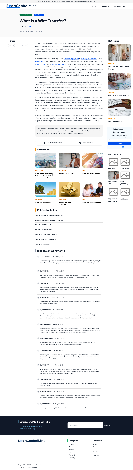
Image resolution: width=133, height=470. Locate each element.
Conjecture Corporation (36, 465)
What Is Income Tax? (115, 122)
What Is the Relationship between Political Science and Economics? (45, 176)
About (95, 444)
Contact (95, 447)
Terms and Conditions (31, 467)
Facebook (96, 455)
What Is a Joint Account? (91, 202)
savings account (41, 64)
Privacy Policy (21, 467)
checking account (57, 64)
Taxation (62, 171)
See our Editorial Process (52, 142)
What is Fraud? (124, 168)
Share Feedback (86, 142)
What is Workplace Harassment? (124, 183)
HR (70, 452)
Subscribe (119, 143)
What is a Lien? (112, 168)
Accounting (72, 455)
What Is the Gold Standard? (65, 204)
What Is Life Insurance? (91, 174)
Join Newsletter (119, 6)
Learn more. (93, 1)
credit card (39, 61)
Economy (39, 171)
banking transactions (89, 59)
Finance (85, 171)
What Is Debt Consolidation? (119, 95)
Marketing (72, 449)
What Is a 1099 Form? (66, 174)
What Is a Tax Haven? (43, 202)
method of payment (71, 59)
